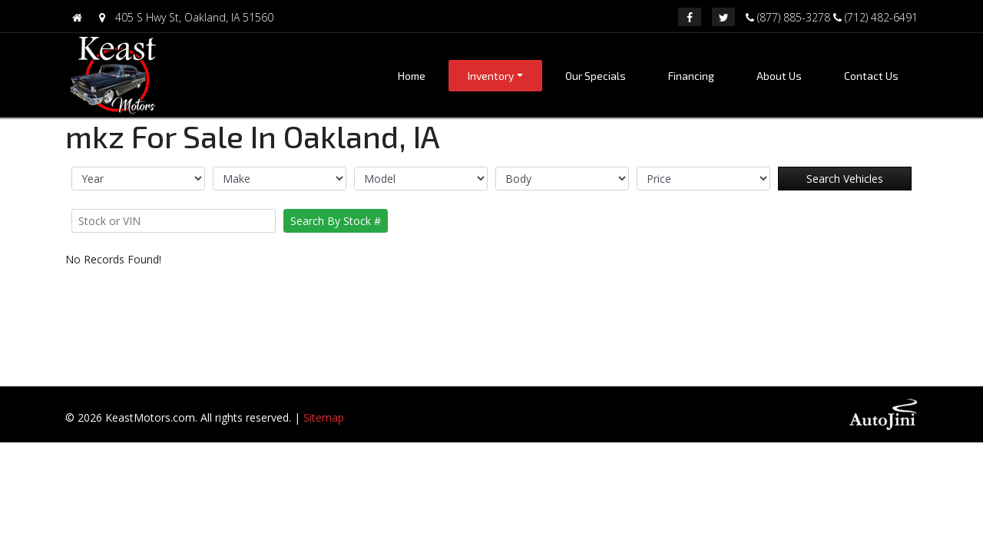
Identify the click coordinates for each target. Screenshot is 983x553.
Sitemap (323, 417)
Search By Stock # (335, 221)
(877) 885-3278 (789, 16)
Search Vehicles (844, 178)
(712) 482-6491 (875, 16)
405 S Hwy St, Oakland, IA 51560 (182, 17)
